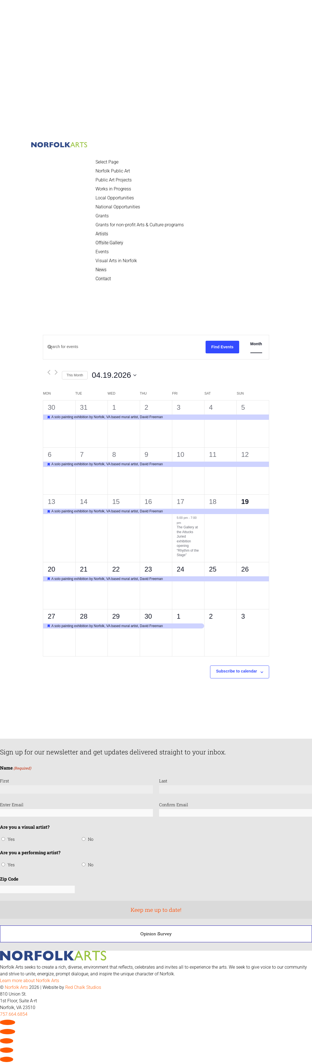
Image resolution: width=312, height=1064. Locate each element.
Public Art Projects (114, 180)
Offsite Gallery (109, 242)
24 (180, 569)
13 (51, 501)
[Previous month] (48, 372)
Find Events (222, 347)
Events (102, 251)
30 (51, 407)
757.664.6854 (13, 1014)
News (101, 269)
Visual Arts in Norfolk (116, 260)
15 (116, 501)
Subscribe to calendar (236, 671)
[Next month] (56, 372)
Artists (102, 233)
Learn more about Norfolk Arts (29, 980)
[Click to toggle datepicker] (114, 375)
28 (84, 616)
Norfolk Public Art (113, 171)
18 (212, 501)
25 (212, 569)
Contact (103, 278)
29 (116, 616)
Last (163, 781)
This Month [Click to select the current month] (74, 375)
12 (245, 454)
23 (148, 569)
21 (84, 569)
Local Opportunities (115, 198)
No (90, 839)
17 (180, 501)
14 (84, 501)
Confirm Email (173, 804)
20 (51, 569)
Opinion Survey (156, 933)
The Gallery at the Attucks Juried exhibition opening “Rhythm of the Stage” (188, 541)
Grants (102, 215)
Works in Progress (113, 189)
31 (84, 407)
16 (148, 501)
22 (116, 569)
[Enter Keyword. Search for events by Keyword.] (124, 346)
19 (245, 501)
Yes (11, 839)
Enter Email (12, 804)
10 (180, 454)
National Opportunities (118, 206)
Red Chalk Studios (83, 987)
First (4, 781)
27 (51, 616)
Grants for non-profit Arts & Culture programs (140, 224)
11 (212, 454)
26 (245, 569)
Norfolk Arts (16, 987)
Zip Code (9, 879)
